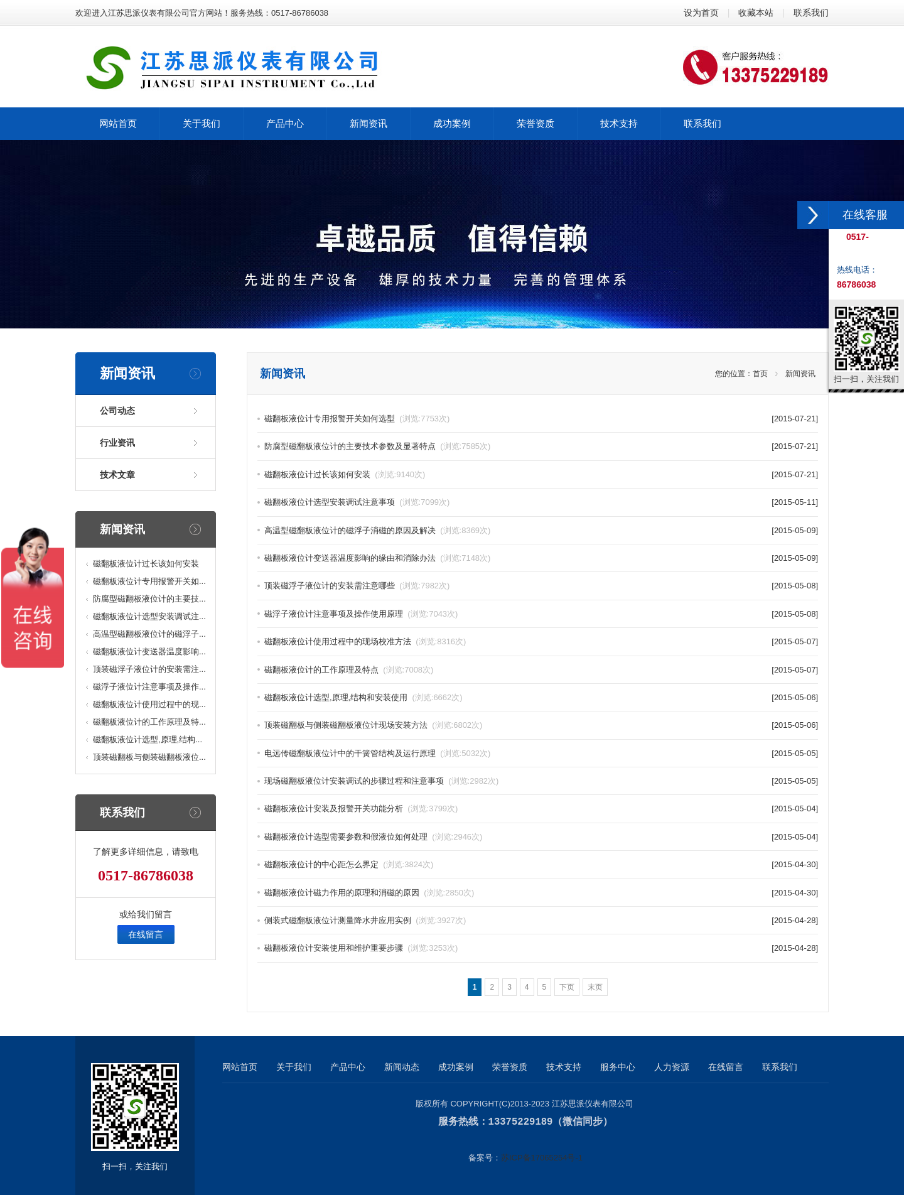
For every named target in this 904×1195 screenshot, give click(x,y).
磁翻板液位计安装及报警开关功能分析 (361, 808)
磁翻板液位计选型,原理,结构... (147, 739)
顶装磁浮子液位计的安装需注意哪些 (356, 585)
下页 (566, 987)
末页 (595, 987)
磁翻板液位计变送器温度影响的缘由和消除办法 (377, 558)
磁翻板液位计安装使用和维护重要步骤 (361, 948)
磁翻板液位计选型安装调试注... (149, 616)
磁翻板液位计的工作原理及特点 (348, 669)
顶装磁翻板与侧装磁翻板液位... (149, 757)
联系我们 (811, 13)
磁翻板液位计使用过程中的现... (149, 704)
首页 (760, 373)
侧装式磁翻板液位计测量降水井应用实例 (365, 920)
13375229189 (520, 1121)
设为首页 (701, 13)
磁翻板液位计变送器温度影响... (149, 651)
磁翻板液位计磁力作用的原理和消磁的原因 (369, 892)
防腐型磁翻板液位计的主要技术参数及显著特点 (377, 446)
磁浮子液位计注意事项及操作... (149, 686)
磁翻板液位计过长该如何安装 (146, 563)
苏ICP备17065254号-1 (542, 1157)
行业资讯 (117, 443)
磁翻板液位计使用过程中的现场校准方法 (365, 641)
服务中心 (617, 1067)
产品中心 (347, 1067)
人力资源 (671, 1067)
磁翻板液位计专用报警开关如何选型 (356, 418)
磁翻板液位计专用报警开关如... (149, 581)
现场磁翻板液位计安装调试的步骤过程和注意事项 (381, 781)
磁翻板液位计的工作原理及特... (149, 722)
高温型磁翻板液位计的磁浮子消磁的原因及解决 (377, 530)
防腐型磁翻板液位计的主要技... (149, 598)
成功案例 (455, 1067)
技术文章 (117, 475)
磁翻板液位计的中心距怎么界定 (348, 864)
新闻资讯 (800, 373)
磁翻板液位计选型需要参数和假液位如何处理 (373, 836)
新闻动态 (401, 1067)
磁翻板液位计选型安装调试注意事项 (356, 502)
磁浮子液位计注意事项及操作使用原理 (361, 614)
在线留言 (145, 934)
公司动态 (117, 411)
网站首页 (239, 1067)
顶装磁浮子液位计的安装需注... (149, 669)
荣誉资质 (509, 1067)
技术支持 (563, 1067)
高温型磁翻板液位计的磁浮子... (149, 634)
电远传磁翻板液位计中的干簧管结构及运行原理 (377, 753)
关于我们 (293, 1067)
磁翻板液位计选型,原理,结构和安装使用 (363, 697)
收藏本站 (755, 13)
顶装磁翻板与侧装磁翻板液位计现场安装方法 (373, 725)
